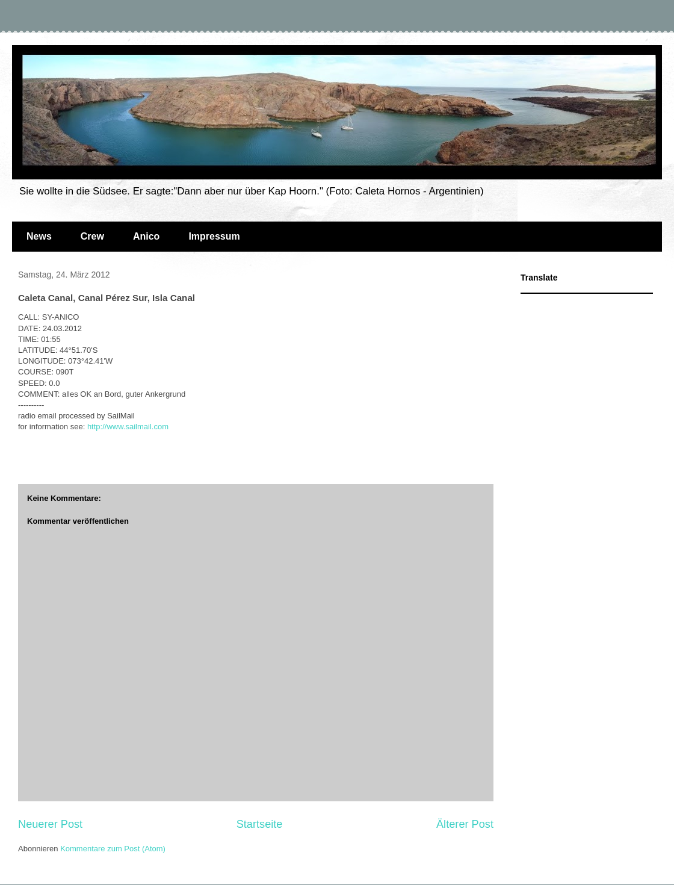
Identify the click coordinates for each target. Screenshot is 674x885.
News (39, 236)
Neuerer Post (50, 824)
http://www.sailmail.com (127, 426)
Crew (92, 236)
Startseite (260, 824)
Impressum (214, 236)
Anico (146, 236)
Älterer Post (464, 824)
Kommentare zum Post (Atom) (112, 848)
